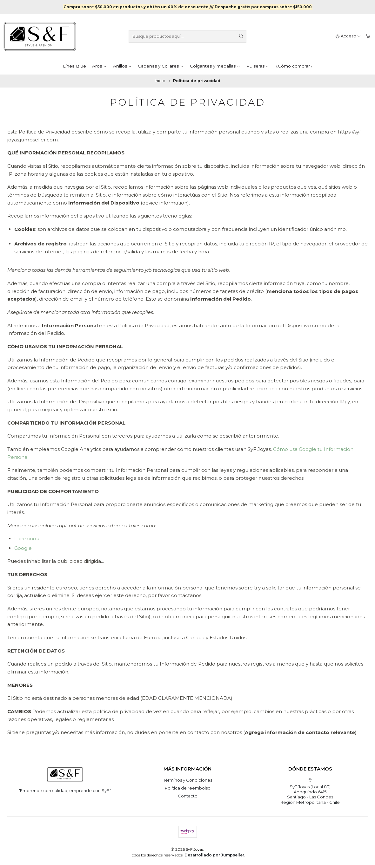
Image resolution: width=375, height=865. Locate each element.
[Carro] (368, 36)
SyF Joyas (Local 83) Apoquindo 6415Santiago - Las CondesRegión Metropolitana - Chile (310, 791)
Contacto (188, 795)
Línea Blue (74, 65)
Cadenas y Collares (161, 65)
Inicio (160, 81)
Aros (99, 65)
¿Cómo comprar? (294, 65)
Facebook (26, 538)
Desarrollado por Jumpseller (214, 854)
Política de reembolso (188, 787)
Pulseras (257, 65)
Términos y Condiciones (187, 779)
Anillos (122, 65)
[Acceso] (348, 36)
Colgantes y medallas (215, 65)
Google (23, 548)
